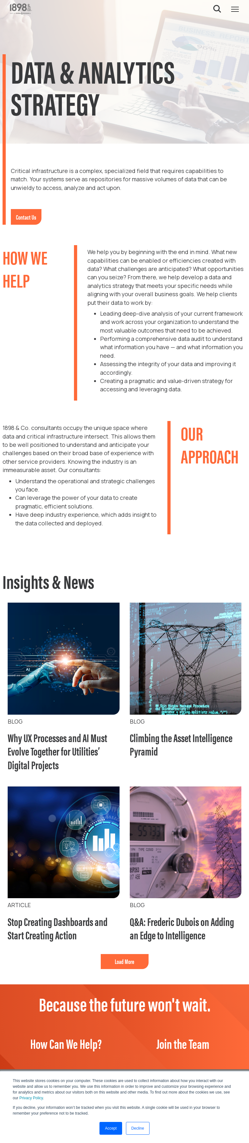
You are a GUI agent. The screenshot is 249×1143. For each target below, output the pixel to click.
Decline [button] (137, 1128)
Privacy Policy (31, 1098)
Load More (124, 961)
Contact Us (26, 217)
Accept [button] (111, 1128)
